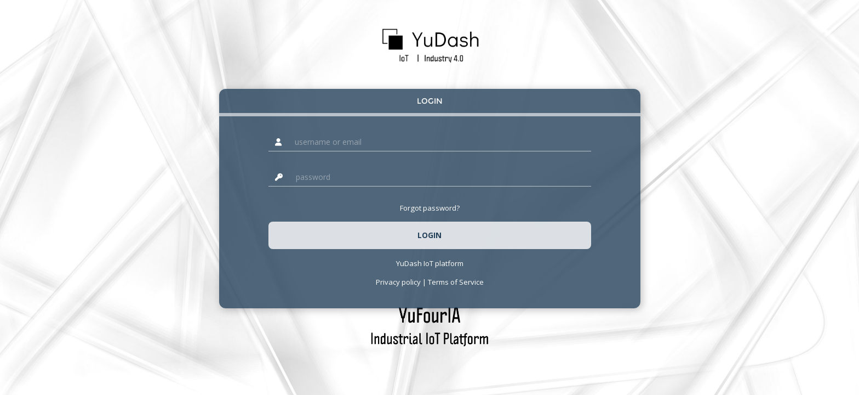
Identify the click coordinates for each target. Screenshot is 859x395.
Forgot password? (430, 208)
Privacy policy (398, 282)
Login (430, 101)
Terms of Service (456, 282)
